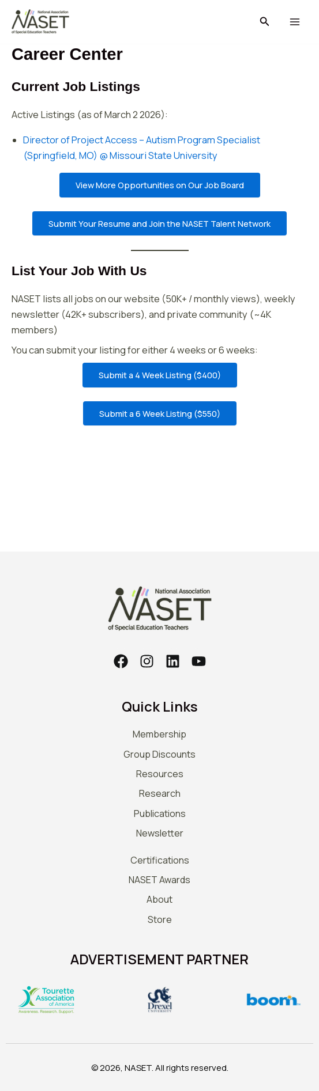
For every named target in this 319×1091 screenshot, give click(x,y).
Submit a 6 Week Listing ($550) (159, 413)
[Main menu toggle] (294, 22)
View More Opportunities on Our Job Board (160, 185)
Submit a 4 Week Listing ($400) (160, 375)
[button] (265, 21)
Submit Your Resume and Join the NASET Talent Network (159, 223)
